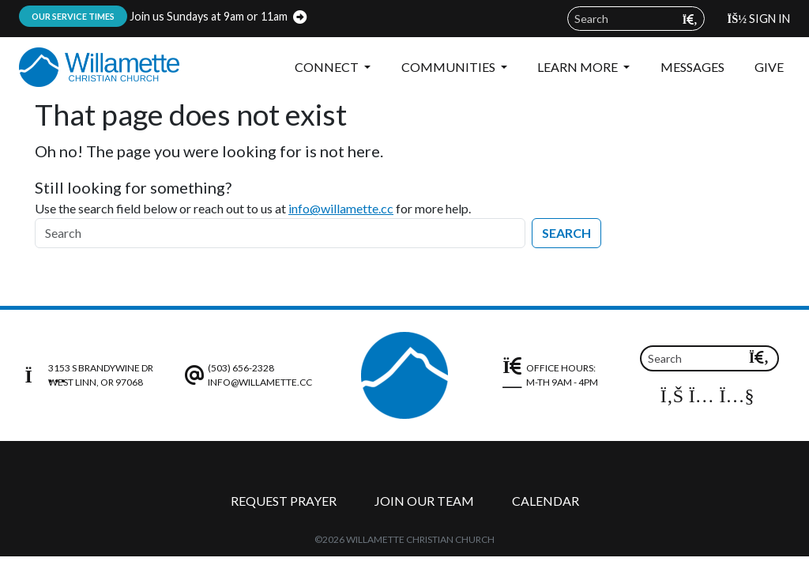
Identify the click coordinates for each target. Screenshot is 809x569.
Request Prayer (284, 500)
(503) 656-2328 (241, 368)
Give (769, 66)
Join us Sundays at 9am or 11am (153, 16)
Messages (692, 66)
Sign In (759, 18)
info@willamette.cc (340, 208)
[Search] (280, 233)
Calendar (545, 500)
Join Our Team (424, 500)
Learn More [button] (578, 66)
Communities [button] (449, 66)
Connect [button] (328, 66)
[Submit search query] (690, 19)
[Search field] (636, 18)
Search (566, 232)
